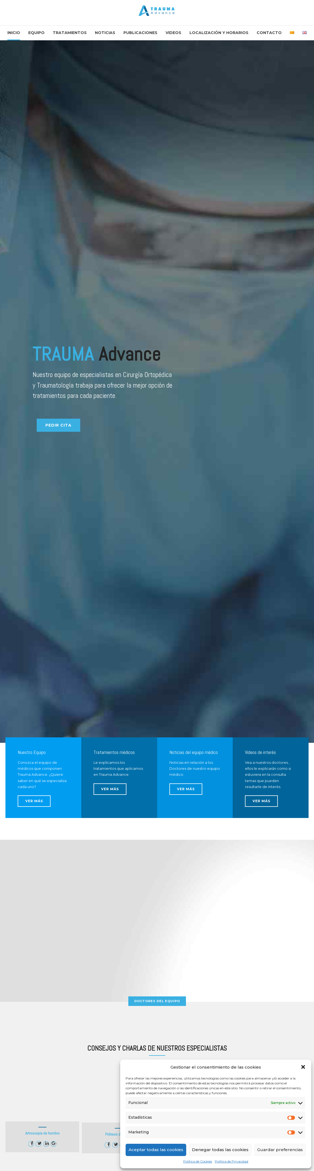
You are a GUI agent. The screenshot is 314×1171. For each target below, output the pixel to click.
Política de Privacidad (231, 1161)
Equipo (36, 32)
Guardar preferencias (280, 1149)
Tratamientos (70, 32)
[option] (157, 391)
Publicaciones (140, 32)
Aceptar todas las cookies (156, 1149)
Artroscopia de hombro (42, 1133)
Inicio (13, 32)
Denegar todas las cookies (220, 1149)
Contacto (269, 32)
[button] (303, 1067)
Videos (173, 32)
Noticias (105, 32)
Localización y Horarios (218, 32)
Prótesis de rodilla (118, 1134)
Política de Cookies (197, 1161)
